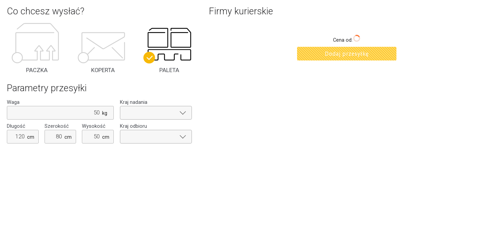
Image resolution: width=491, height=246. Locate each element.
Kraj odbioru (133, 126)
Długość (16, 126)
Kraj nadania (133, 102)
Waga (13, 102)
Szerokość (57, 126)
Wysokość (94, 126)
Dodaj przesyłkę (347, 53)
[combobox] (156, 113)
